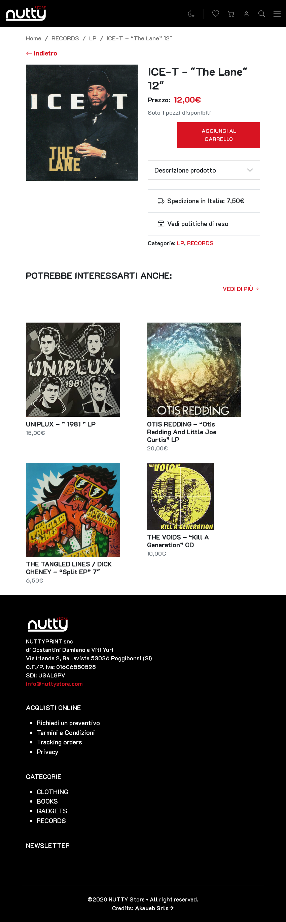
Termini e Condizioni (66, 732)
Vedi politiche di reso (197, 223)
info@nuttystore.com (54, 683)
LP (93, 38)
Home (33, 38)
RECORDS (65, 38)
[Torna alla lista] (41, 53)
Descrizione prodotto (185, 170)
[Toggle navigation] (277, 13)
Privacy (48, 751)
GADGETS (52, 811)
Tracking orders (59, 742)
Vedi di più (241, 288)
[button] (231, 14)
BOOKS (47, 801)
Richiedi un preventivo (68, 722)
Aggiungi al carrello (219, 134)
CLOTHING (52, 791)
